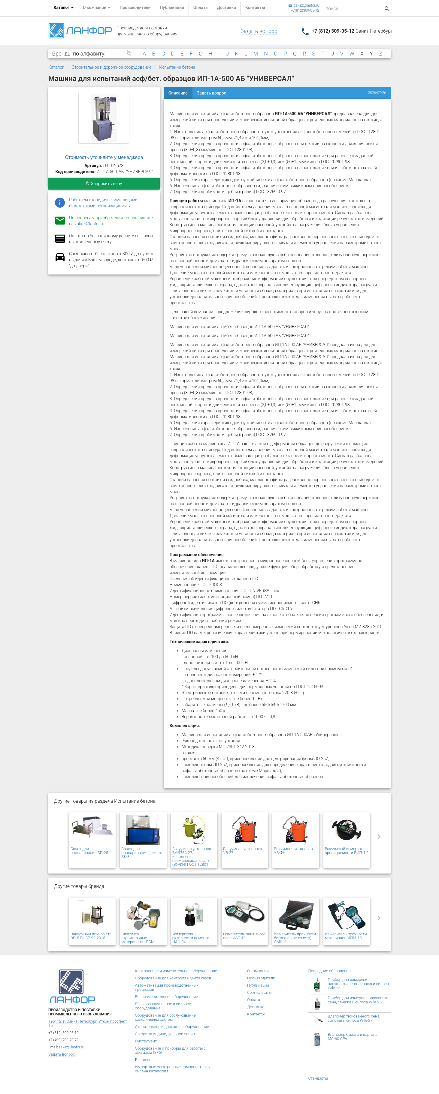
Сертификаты (259, 992)
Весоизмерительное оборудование (166, 996)
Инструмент (146, 1041)
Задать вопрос (259, 31)
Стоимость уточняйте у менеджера (104, 157)
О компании (258, 971)
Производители (135, 7)
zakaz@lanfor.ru (303, 5)
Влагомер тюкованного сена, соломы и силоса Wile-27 (354, 1018)
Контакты (255, 7)
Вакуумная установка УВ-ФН (293, 851)
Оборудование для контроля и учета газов (173, 978)
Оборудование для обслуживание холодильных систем (165, 1017)
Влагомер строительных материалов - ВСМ (137, 938)
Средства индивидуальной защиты (166, 1034)
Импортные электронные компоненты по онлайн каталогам (172, 1069)
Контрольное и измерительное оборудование (176, 971)
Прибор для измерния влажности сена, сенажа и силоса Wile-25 (358, 1000)
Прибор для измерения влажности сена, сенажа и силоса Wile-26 (358, 983)
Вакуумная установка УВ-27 (242, 851)
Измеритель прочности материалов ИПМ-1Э (346, 936)
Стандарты (318, 1078)
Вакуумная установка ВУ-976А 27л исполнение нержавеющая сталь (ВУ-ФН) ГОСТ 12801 (191, 857)
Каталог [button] (61, 7)
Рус (128, 54)
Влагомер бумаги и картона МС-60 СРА (353, 1036)
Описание (178, 93)
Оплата (200, 7)
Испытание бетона (177, 67)
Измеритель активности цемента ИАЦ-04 (190, 938)
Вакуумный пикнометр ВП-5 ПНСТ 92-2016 (91, 936)
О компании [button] (97, 7)
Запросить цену (104, 183)
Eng (129, 51)
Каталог (56, 67)
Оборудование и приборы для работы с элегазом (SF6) (170, 1050)
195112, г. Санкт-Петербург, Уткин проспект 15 (87, 1023)
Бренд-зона (145, 1059)
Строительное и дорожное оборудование (112, 67)
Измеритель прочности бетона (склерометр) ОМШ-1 (295, 938)
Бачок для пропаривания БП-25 (89, 851)
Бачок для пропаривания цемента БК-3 (142, 853)
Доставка (226, 7)
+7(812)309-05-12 (305, 10)
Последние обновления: (330, 971)
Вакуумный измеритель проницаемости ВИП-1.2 (346, 851)
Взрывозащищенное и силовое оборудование (163, 1006)
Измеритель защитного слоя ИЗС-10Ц (244, 936)
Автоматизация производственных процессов (167, 987)
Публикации (172, 7)
